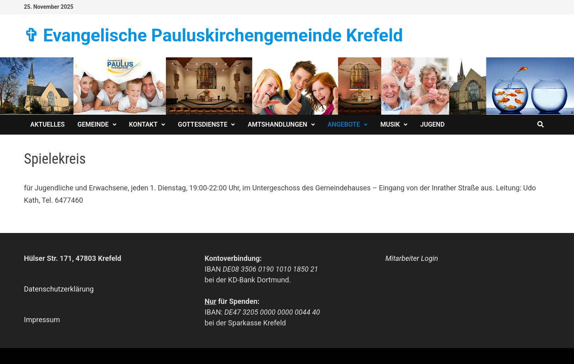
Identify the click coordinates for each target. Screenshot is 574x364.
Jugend (432, 124)
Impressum (42, 319)
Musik (390, 124)
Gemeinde (92, 124)
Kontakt (143, 124)
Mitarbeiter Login (411, 258)
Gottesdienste (202, 124)
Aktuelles (47, 124)
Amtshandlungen (277, 124)
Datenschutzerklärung (59, 289)
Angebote (344, 124)
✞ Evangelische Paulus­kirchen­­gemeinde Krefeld (213, 35)
